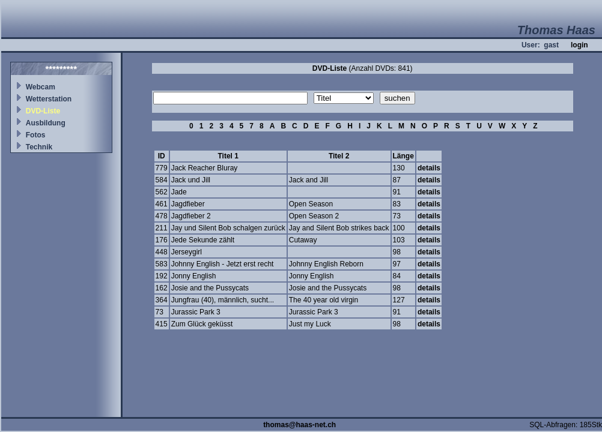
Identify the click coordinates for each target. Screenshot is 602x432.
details (429, 168)
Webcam (40, 87)
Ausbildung (45, 123)
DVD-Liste (43, 111)
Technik (39, 147)
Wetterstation (48, 99)
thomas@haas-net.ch (299, 425)
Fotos (36, 135)
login (579, 45)
